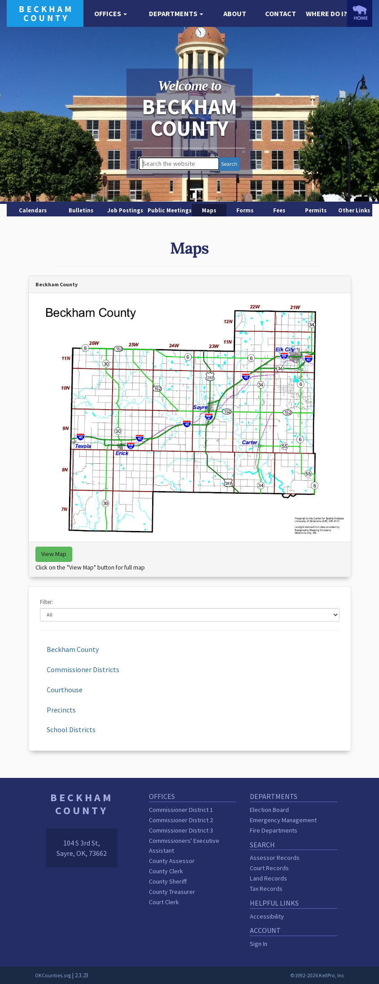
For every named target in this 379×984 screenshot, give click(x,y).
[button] (110, 13)
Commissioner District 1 (181, 810)
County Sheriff (168, 881)
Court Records (269, 868)
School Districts (71, 729)
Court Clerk (164, 902)
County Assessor (172, 861)
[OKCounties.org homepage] (359, 12)
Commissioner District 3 (181, 830)
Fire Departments (273, 830)
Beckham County (73, 649)
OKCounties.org (53, 975)
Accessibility (267, 916)
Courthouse (65, 689)
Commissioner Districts (83, 669)
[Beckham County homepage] (45, 12)
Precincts (61, 709)
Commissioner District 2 (181, 820)
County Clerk (166, 871)
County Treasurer (172, 892)
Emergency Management (283, 820)
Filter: (46, 601)
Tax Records (266, 889)
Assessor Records (275, 858)
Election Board (269, 810)
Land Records (268, 878)
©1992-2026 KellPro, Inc (317, 975)
